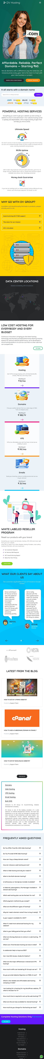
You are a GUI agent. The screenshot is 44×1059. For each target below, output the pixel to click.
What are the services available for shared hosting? (22, 937)
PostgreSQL (22, 1015)
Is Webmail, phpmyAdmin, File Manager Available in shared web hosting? (22, 824)
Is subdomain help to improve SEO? (22, 885)
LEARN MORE (7, 498)
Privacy (22, 1037)
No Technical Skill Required (12, 487)
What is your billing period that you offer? (22, 866)
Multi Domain (22, 970)
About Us (22, 1029)
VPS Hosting (22, 972)
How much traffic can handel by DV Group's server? (22, 904)
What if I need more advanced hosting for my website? (22, 860)
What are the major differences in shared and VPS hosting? (22, 898)
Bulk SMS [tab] (8, 736)
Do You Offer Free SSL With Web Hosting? (22, 783)
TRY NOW (38, 348)
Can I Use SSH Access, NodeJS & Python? (22, 891)
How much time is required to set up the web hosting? (22, 931)
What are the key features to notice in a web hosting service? (22, 873)
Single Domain (22, 968)
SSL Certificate (22, 1019)
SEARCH (38, 94)
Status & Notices (22, 1003)
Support (22, 1041)
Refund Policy (22, 1035)
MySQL (22, 1013)
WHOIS (22, 993)
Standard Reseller (22, 978)
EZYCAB (34, 559)
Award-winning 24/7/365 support (22, 216)
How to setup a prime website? (15, 635)
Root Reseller (22, 980)
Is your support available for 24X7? (22, 853)
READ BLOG (22, 711)
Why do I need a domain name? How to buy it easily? (22, 847)
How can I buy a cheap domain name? (22, 794)
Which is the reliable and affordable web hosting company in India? (22, 917)
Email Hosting (22, 976)
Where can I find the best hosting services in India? (22, 880)
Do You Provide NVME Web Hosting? (22, 789)
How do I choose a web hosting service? (22, 800)
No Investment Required (11, 485)
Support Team (14, 638)
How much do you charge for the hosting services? (22, 942)
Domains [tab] (8, 720)
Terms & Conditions (22, 1033)
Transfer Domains (22, 989)
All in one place (22, 228)
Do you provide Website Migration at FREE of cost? (22, 910)
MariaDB (22, 1011)
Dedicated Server (22, 974)
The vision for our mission (22, 222)
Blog (22, 1039)
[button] (21, 575)
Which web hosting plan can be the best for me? (22, 830)
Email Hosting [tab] (10, 732)
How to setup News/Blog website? (17, 696)
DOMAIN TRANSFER (33, 80)
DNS (22, 1017)
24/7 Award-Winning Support (12, 490)
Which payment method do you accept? (22, 836)
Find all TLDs (22, 991)
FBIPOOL (12, 557)
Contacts (22, 1031)
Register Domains (22, 987)
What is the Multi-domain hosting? (22, 811)
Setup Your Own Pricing (11, 493)
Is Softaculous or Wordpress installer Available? (22, 817)
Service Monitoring (22, 1021)
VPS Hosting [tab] (9, 728)
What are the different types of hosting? (22, 842)
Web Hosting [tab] (10, 724)
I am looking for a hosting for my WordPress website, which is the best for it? (22, 924)
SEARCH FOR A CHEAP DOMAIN (14, 80)
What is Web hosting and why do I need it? (22, 806)
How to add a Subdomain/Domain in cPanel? (20, 665)
